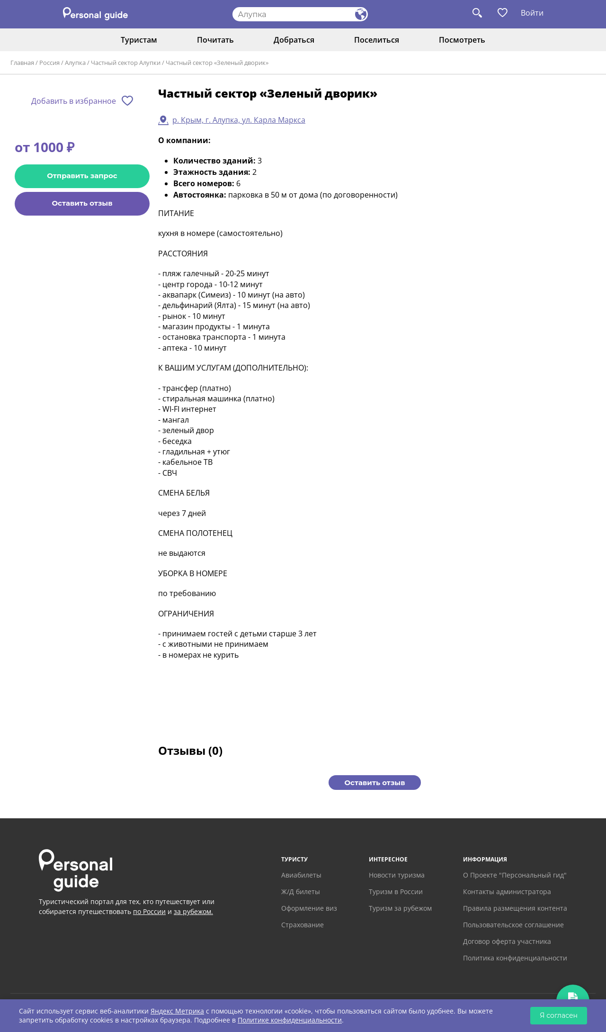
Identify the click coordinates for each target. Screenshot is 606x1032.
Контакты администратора (507, 891)
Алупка (75, 62)
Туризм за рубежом (400, 908)
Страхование (302, 924)
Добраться (294, 40)
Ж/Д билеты (300, 891)
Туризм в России (396, 891)
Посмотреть (462, 40)
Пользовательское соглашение (513, 924)
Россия (49, 62)
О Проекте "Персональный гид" (515, 874)
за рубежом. (193, 911)
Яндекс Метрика (177, 1010)
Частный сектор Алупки (125, 62)
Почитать (215, 40)
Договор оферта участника (507, 941)
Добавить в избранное (73, 101)
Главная (22, 62)
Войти (532, 13)
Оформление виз (309, 908)
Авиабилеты (301, 874)
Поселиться (376, 40)
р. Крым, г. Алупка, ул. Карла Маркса (238, 120)
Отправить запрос (82, 175)
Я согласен (559, 1015)
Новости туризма (397, 874)
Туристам (139, 40)
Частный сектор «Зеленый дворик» (217, 62)
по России (149, 911)
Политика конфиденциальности (515, 957)
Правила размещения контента (515, 908)
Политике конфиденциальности (290, 1019)
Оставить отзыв (82, 203)
